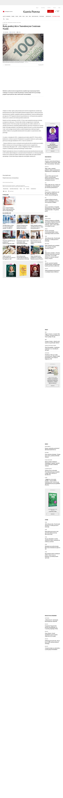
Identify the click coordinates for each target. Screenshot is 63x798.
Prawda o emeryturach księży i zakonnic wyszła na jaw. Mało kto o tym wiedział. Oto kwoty (52, 162)
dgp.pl (37, 7)
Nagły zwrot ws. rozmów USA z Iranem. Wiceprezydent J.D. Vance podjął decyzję (52, 335)
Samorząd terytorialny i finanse (50, 345)
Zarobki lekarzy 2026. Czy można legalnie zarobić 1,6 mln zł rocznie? (8, 227)
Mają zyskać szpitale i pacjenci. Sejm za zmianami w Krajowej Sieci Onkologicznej (52, 170)
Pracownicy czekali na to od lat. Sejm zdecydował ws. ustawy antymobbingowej (52, 193)
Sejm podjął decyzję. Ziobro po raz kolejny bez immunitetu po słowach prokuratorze (52, 186)
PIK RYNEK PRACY (33, 188)
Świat (46, 332)
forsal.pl (49, 7)
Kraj (46, 197)
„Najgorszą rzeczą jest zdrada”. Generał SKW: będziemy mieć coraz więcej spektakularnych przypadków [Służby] (52, 482)
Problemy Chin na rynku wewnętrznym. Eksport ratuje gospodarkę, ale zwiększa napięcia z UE (52, 357)
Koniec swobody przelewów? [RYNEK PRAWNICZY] (52, 449)
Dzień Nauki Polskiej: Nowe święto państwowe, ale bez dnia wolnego (9, 209)
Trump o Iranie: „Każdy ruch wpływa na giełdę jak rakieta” (52, 342)
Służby (46, 477)
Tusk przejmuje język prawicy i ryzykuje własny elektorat (52, 271)
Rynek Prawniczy (48, 446)
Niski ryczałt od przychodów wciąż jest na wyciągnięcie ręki (9, 257)
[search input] (32, 19)
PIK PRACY (27, 188)
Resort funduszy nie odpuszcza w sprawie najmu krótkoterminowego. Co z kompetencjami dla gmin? (37, 242)
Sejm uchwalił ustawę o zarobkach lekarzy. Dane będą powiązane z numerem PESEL (37, 227)
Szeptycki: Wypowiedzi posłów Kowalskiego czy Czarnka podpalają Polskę (51, 627)
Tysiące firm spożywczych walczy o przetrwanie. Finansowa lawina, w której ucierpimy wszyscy (52, 178)
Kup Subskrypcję (50, 11)
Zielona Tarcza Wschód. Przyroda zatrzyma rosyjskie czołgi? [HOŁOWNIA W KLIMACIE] (52, 472)
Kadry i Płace (5, 22)
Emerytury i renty (48, 159)
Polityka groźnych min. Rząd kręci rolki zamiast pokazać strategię (52, 642)
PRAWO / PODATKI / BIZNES (53, 377)
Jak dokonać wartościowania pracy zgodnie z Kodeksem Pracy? (52, 146)
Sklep (59, 7)
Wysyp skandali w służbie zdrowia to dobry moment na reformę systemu (52, 540)
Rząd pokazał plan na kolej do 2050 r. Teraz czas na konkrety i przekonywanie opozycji (52, 556)
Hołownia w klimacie (48, 468)
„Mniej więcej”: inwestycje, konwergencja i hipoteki (51, 620)
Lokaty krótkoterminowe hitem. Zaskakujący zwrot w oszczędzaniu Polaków (52, 201)
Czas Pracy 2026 (52, 511)
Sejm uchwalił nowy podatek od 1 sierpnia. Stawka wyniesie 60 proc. (37, 257)
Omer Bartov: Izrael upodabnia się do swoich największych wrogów (51, 635)
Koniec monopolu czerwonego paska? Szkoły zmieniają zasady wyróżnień (52, 232)
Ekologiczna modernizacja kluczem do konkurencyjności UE (52, 548)
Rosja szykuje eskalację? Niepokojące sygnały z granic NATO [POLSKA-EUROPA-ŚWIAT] (52, 464)
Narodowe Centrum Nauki (14, 188)
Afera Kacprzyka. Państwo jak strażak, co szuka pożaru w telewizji (23, 257)
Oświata (4, 206)
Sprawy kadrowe (48, 218)
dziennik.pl (43, 7)
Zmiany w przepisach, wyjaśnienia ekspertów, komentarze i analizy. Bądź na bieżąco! (52, 381)
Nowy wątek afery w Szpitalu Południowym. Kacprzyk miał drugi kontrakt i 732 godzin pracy (52, 209)
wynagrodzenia (5, 188)
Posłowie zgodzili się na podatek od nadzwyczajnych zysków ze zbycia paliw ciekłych (9, 242)
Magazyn (46, 268)
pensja (21, 188)
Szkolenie (52, 142)
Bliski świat (47, 452)
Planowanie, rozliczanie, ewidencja (52, 509)
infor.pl (54, 7)
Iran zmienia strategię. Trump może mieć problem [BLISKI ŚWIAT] (52, 456)
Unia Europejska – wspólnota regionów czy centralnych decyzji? (52, 349)
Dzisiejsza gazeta (9, 11)
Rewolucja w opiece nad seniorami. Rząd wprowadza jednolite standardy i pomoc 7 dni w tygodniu (23, 242)
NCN (24, 188)
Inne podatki (47, 243)
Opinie (46, 236)
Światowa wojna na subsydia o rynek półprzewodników (52, 648)
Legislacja (47, 166)
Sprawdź (52, 151)
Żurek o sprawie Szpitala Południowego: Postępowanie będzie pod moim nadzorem (52, 264)
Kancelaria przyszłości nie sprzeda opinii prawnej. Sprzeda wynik (51, 533)
